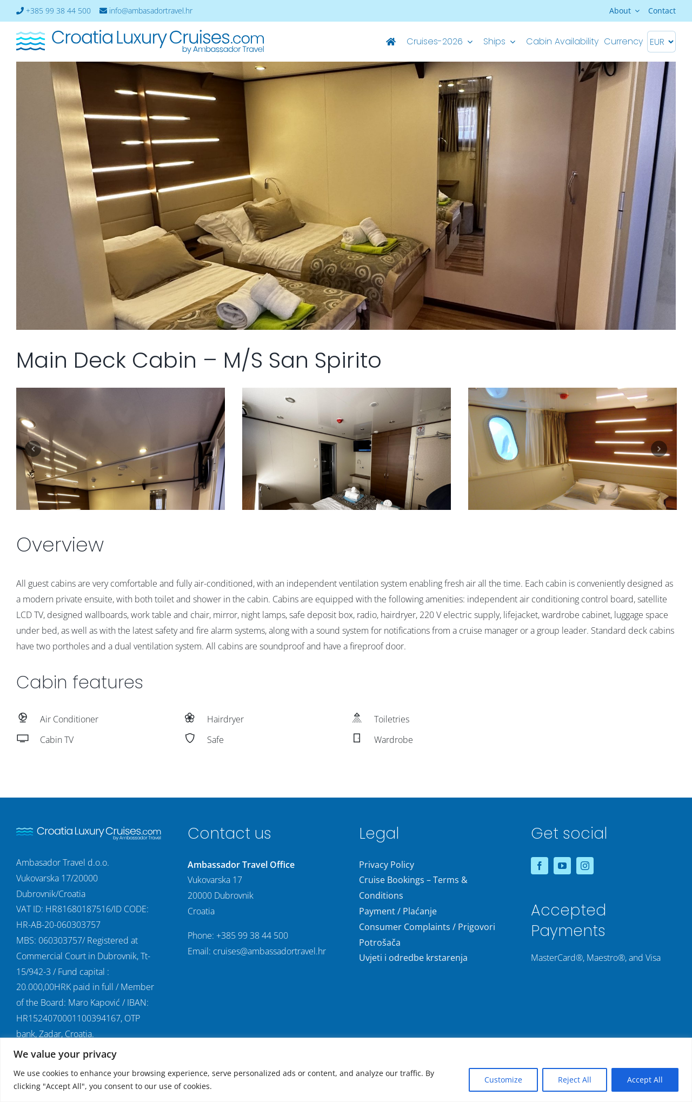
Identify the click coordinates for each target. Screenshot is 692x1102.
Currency (623, 41)
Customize (503, 1079)
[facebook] (539, 865)
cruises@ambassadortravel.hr (269, 951)
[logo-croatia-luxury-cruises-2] (140, 32)
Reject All (574, 1079)
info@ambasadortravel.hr (145, 11)
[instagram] (585, 865)
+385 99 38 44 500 (53, 11)
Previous (33, 449)
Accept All (645, 1079)
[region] (346, 1070)
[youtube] (562, 865)
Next (659, 449)
